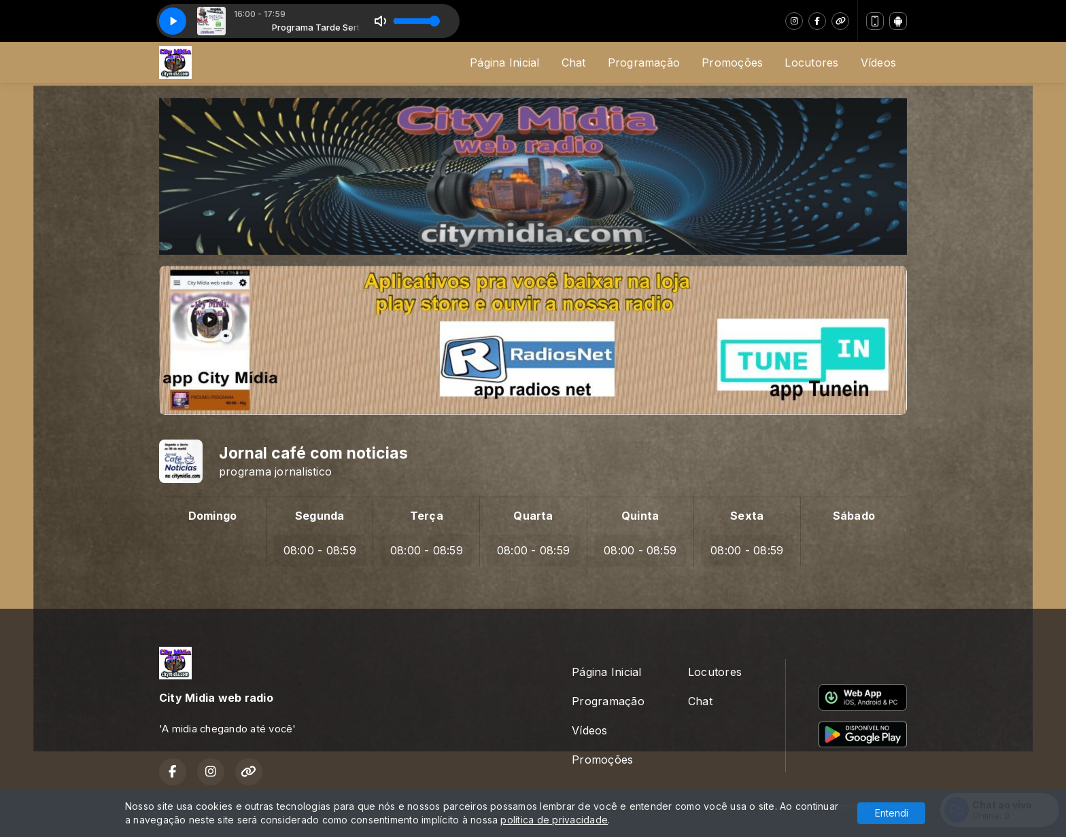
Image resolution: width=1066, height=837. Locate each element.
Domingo (212, 515)
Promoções (732, 62)
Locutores (811, 62)
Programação (644, 62)
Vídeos (878, 62)
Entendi (891, 813)
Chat (574, 62)
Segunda (320, 515)
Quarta (533, 515)
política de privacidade (554, 819)
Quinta (640, 515)
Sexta (746, 515)
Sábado (854, 515)
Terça (426, 515)
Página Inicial (504, 62)
